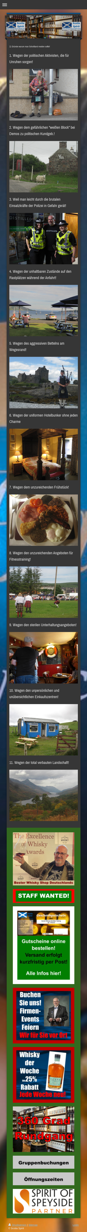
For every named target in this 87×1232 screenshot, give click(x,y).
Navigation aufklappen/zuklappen (43, 4)
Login (76, 1225)
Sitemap (33, 1225)
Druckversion (17, 1225)
